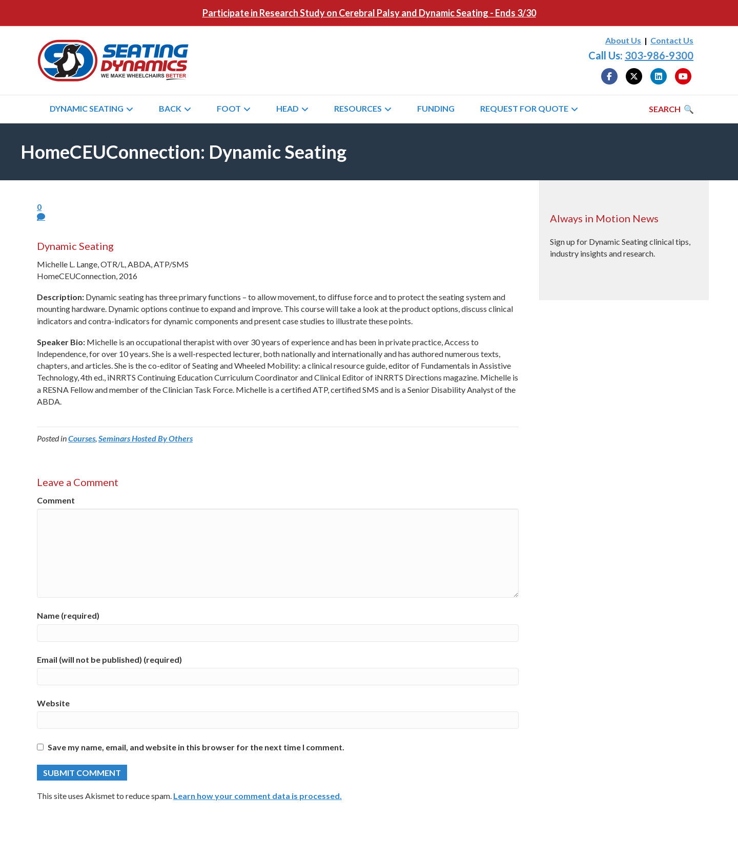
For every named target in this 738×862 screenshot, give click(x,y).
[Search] (671, 109)
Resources (358, 108)
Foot (229, 108)
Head (287, 108)
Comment (56, 500)
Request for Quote (524, 108)
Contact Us (671, 40)
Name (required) (68, 615)
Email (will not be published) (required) (109, 659)
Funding (436, 108)
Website (53, 703)
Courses (81, 438)
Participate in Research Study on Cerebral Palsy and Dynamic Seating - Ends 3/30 (369, 12)
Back (170, 108)
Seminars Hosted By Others (145, 438)
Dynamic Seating (87, 108)
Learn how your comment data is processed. (257, 796)
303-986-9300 (659, 55)
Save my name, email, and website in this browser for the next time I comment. (196, 747)
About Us (623, 40)
